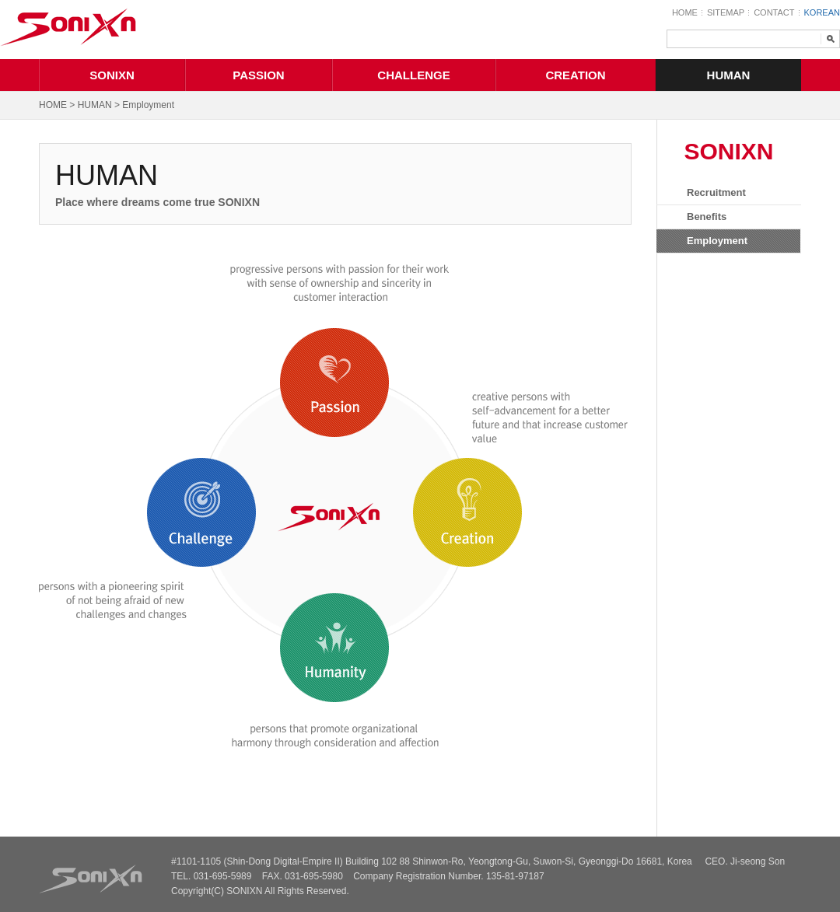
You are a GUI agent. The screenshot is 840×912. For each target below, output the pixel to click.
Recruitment (716, 192)
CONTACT (774, 12)
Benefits (706, 216)
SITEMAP (725, 12)
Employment (717, 240)
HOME (685, 12)
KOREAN (822, 12)
